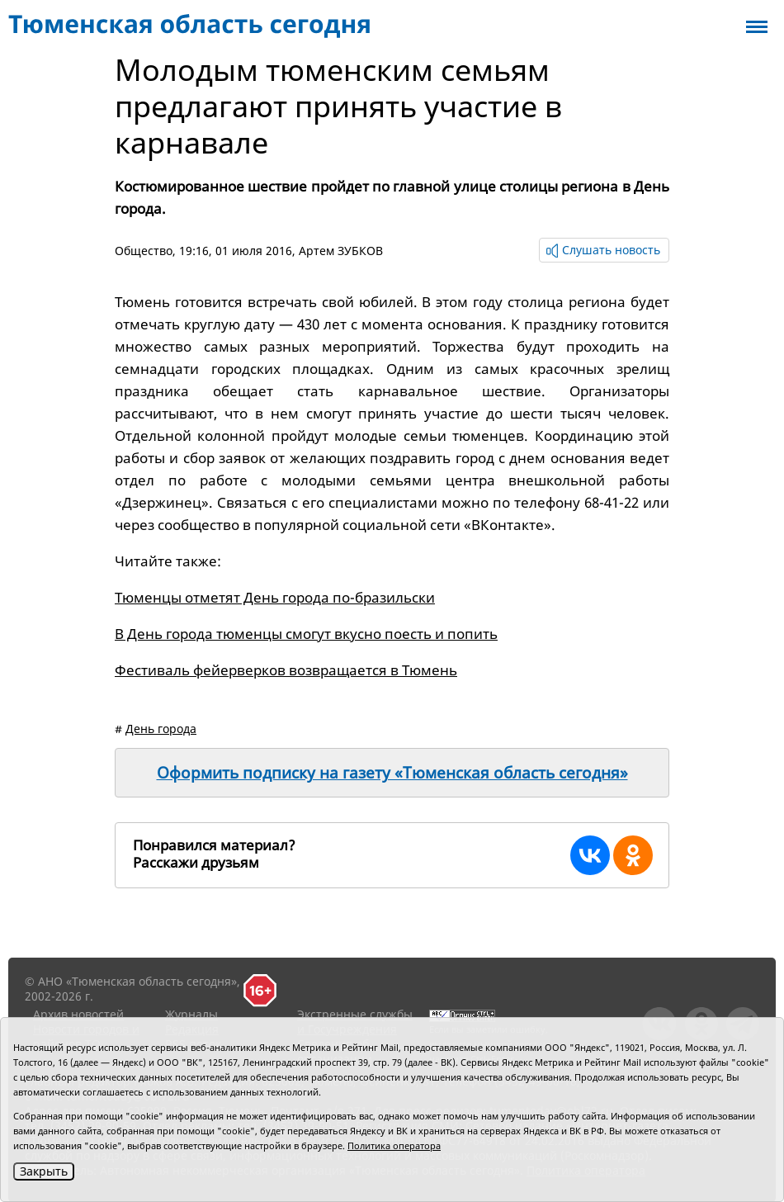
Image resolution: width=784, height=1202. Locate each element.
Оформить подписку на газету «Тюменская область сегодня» (392, 772)
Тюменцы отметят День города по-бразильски (275, 597)
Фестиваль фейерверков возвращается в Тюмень (286, 669)
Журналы (191, 1014)
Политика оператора (394, 1145)
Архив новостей (78, 1014)
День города (160, 728)
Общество (143, 250)
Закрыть (44, 1171)
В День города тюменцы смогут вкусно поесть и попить (306, 633)
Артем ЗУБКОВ (341, 250)
